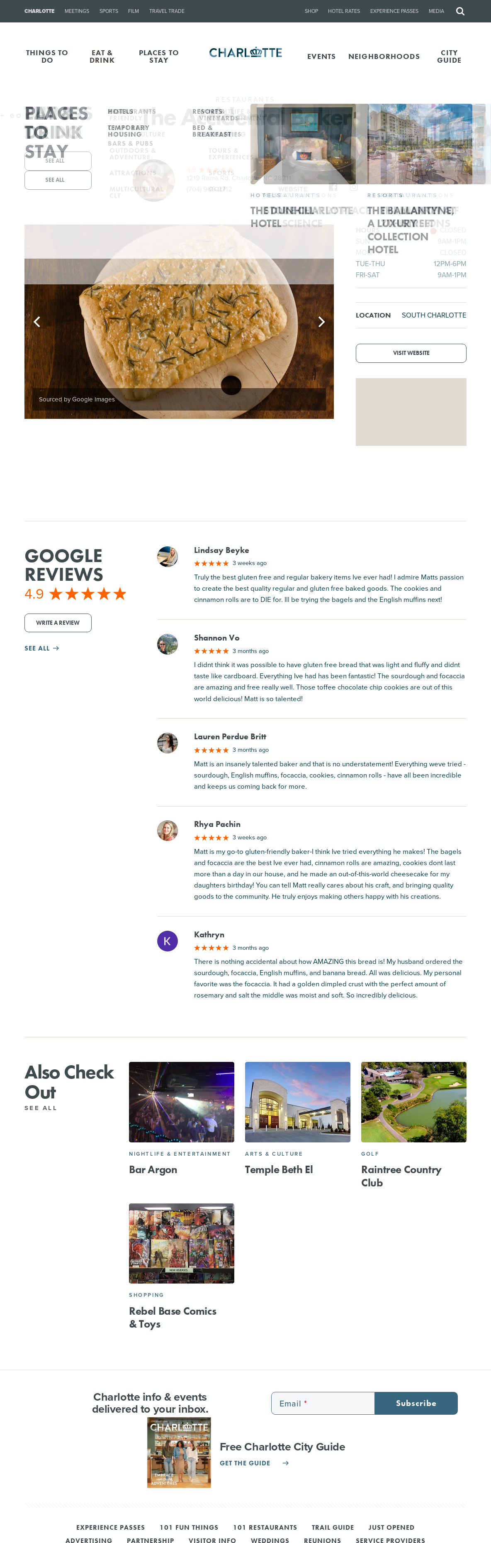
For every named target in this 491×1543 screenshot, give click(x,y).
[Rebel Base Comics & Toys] (181, 1243)
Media (436, 11)
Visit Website (411, 353)
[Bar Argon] (181, 1102)
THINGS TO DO (47, 56)
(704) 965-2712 (209, 189)
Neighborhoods (384, 56)
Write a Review (58, 622)
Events (321, 56)
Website (293, 189)
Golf (370, 1154)
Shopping (146, 1295)
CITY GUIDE (449, 56)
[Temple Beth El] (297, 1102)
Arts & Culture (274, 1154)
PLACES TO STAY (159, 56)
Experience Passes (394, 11)
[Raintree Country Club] (414, 1102)
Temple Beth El (279, 1169)
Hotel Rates (344, 11)
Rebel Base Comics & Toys (172, 1317)
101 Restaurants (265, 1528)
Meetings (77, 11)
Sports (109, 11)
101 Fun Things (189, 1528)
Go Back (23, 115)
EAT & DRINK (102, 56)
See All (45, 1108)
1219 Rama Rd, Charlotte (239, 178)
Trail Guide (333, 1528)
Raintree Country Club (401, 1175)
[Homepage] (245, 56)
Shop (311, 11)
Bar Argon (153, 1169)
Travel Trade (167, 11)
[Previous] (38, 322)
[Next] (320, 322)
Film (133, 11)
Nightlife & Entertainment (180, 1154)
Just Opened (392, 1528)
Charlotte (39, 11)
